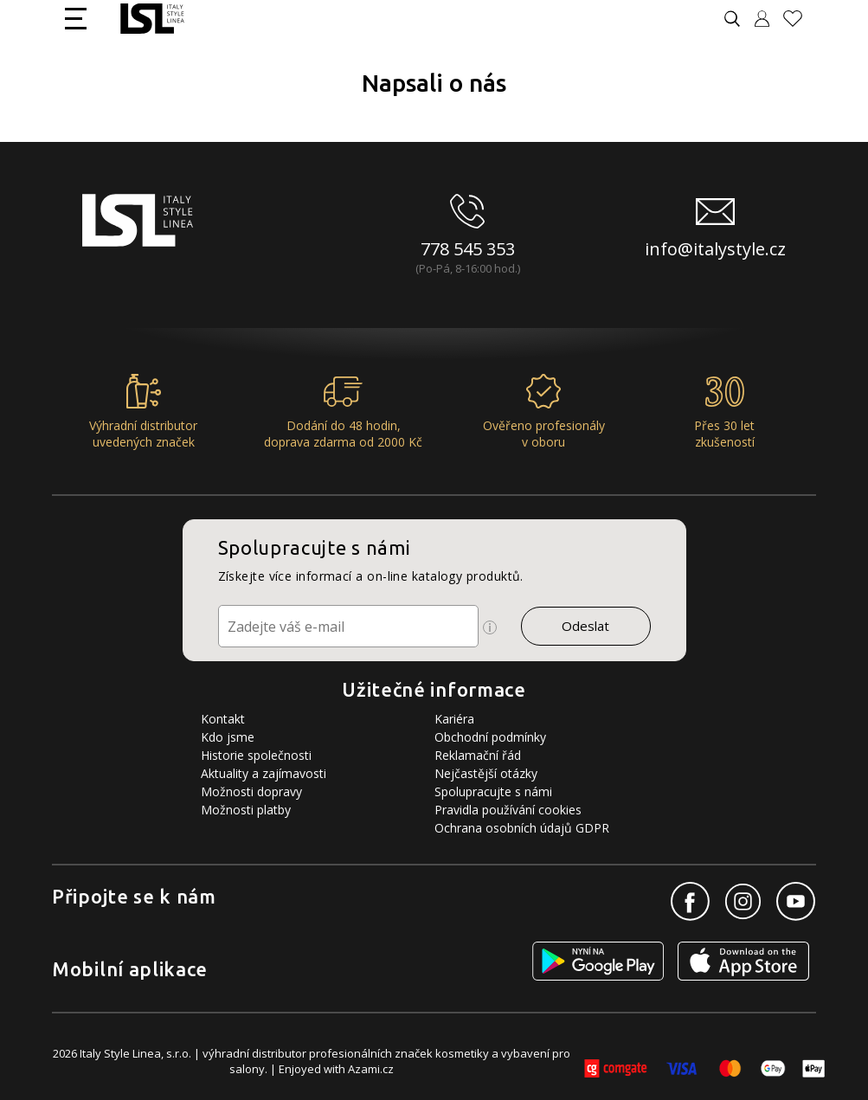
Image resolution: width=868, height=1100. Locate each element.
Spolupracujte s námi (493, 791)
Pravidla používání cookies (508, 809)
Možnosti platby (246, 809)
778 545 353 (468, 249)
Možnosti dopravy (251, 791)
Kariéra (454, 719)
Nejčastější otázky (485, 773)
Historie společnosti (256, 755)
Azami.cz (371, 1069)
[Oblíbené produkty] (799, 18)
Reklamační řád (477, 755)
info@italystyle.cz (715, 249)
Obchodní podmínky (490, 737)
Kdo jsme (227, 737)
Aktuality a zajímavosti (263, 773)
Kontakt (223, 719)
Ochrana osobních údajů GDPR (521, 828)
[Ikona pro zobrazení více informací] (490, 627)
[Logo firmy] (152, 18)
